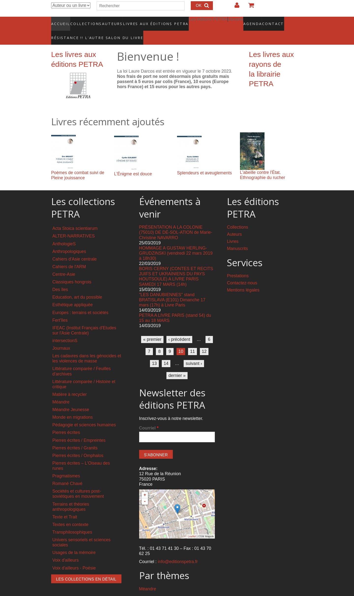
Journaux (61, 337)
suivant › (194, 352)
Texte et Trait (64, 506)
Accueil (60, 21)
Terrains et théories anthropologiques (70, 496)
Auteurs (109, 21)
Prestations (238, 265)
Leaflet (192, 526)
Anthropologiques (69, 240)
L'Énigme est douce (133, 163)
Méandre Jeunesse (70, 399)
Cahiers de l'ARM (69, 256)
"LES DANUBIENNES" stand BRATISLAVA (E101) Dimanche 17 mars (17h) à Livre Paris (172, 289)
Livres (232, 231)
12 (204, 340)
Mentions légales (243, 279)
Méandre (60, 391)
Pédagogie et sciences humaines (84, 414)
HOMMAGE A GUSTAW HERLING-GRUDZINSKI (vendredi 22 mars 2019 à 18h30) (176, 242)
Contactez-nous (242, 272)
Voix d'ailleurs (65, 549)
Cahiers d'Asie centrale (74, 248)
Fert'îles (60, 309)
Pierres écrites (66, 422)
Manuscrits (237, 238)
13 (154, 352)
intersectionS (64, 330)
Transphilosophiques (72, 521)
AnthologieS (64, 233)
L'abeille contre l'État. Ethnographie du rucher (262, 165)
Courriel (149, 417)
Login (234, 7)
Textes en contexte (70, 514)
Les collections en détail (86, 569)
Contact (255, 21)
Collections (84, 21)
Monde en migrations (72, 406)
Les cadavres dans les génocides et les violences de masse (86, 348)
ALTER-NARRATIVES (73, 225)
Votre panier (249, 7)
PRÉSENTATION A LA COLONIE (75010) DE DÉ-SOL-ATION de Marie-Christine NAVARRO (175, 222)
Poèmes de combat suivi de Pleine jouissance (77, 165)
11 (192, 340)
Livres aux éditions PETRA (145, 21)
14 (166, 352)
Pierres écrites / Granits (75, 437)
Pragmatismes (66, 465)
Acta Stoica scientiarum (75, 218)
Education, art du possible (77, 286)
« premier (152, 328)
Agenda (235, 21)
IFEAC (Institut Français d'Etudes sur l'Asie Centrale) (84, 320)
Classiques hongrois (71, 271)
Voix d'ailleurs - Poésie (74, 557)
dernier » (176, 364)
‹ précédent (179, 328)
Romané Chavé (67, 473)
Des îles (60, 279)
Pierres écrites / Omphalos (77, 445)
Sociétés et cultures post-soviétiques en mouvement (78, 483)
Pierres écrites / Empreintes (78, 429)
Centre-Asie (63, 264)
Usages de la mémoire (74, 542)
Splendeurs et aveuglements (204, 162)
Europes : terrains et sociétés (80, 302)
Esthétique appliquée (72, 294)
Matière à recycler (69, 383)
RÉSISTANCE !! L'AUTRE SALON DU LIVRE (85, 30)
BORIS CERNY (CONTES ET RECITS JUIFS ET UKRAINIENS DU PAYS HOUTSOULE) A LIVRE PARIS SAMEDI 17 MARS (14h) (176, 266)
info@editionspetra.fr (178, 551)
